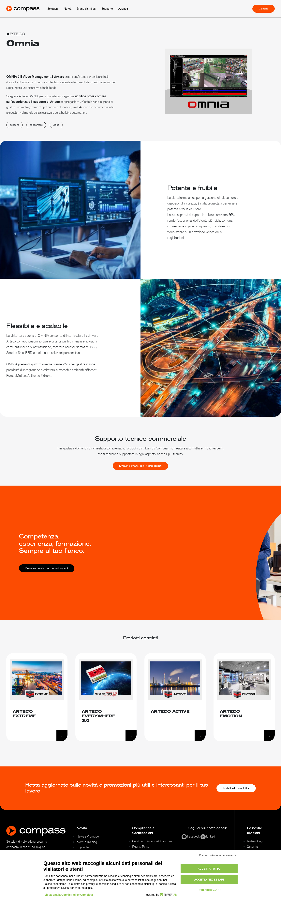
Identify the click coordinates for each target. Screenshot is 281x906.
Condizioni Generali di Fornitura (152, 841)
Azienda (123, 9)
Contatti (263, 9)
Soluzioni (52, 9)
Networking (254, 841)
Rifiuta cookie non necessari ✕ (218, 855)
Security (252, 846)
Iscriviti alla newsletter (236, 788)
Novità (67, 9)
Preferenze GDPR (209, 889)
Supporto (107, 9)
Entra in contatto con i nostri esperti (140, 485)
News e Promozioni (89, 836)
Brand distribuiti (86, 9)
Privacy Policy (141, 846)
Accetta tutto (209, 868)
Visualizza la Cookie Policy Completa (68, 894)
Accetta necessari (209, 879)
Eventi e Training (87, 842)
